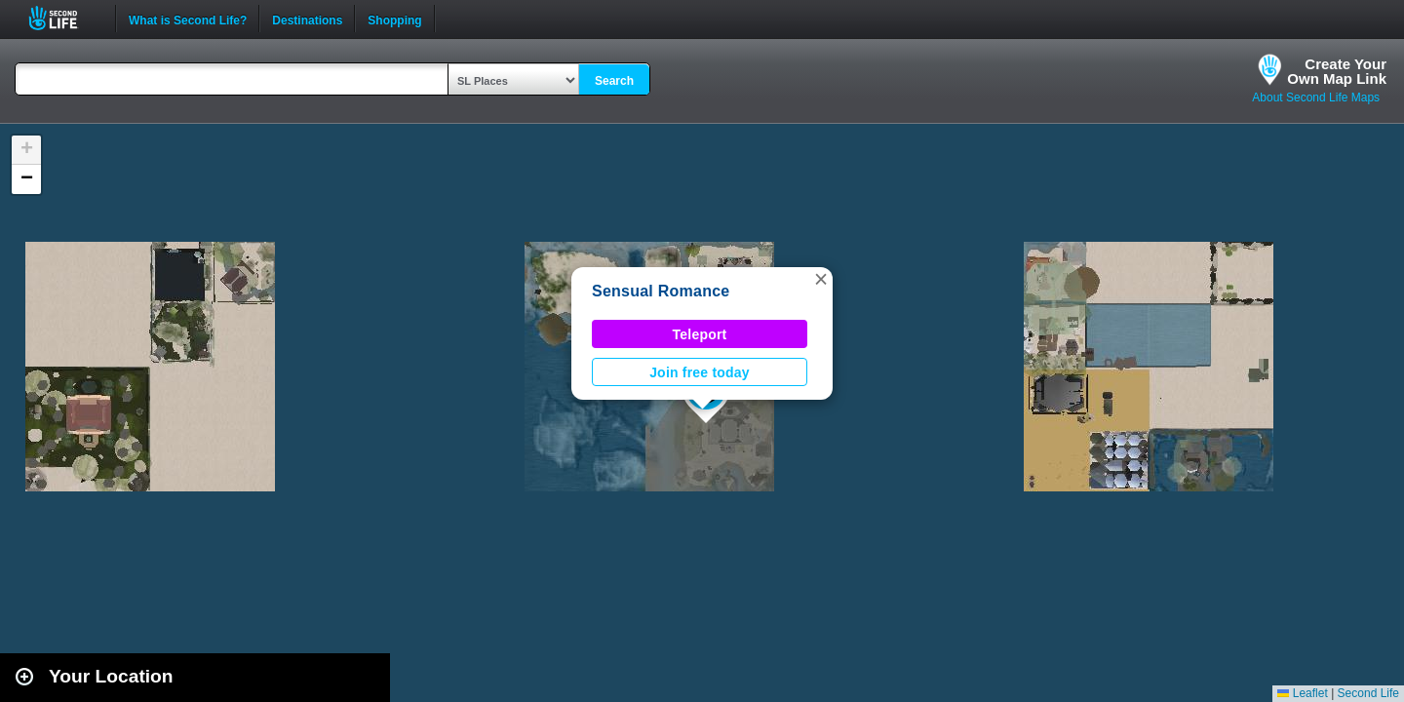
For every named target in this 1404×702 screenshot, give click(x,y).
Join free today (699, 372)
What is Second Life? (188, 18)
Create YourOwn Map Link (1336, 71)
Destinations (307, 18)
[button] (821, 279)
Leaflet (1302, 693)
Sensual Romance (660, 291)
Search (614, 81)
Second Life (63, 18)
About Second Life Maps (1316, 97)
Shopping (394, 18)
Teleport (700, 334)
